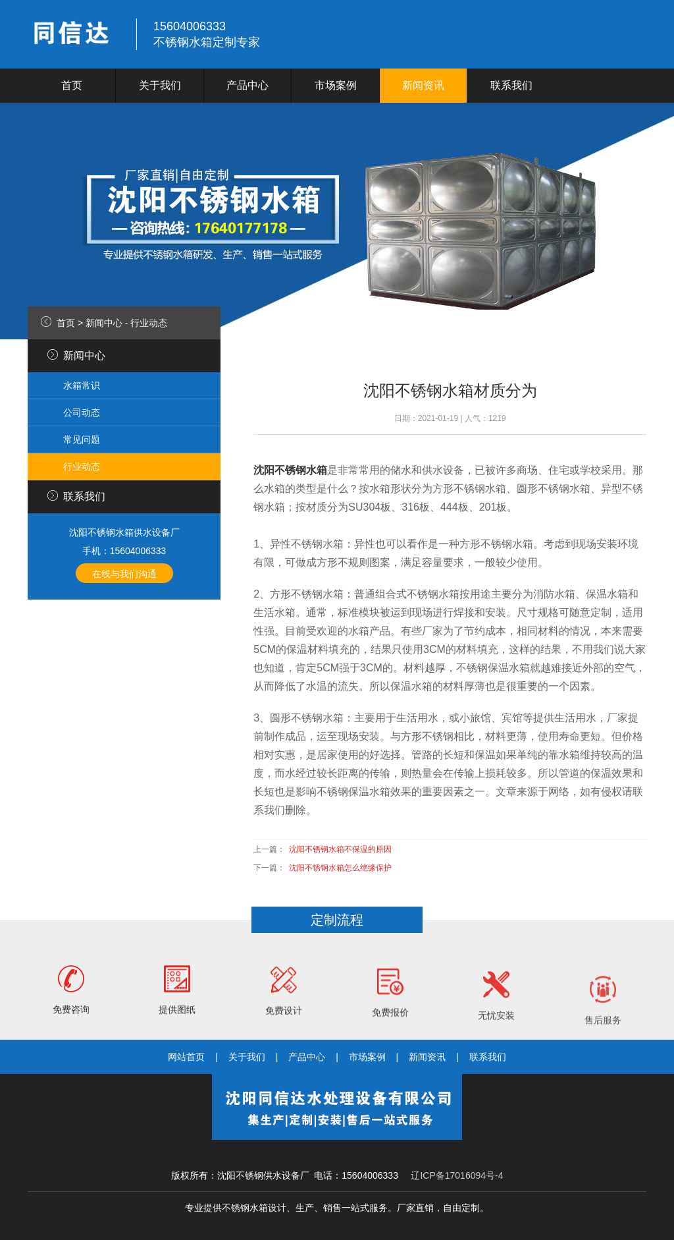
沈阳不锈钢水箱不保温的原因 (340, 849)
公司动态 (81, 412)
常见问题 (81, 439)
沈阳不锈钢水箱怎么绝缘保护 (340, 867)
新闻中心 (104, 323)
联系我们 (511, 85)
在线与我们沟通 (124, 574)
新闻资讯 (423, 85)
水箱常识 (81, 385)
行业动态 (148, 323)
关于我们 (160, 85)
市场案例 (336, 85)
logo (74, 34)
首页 (71, 85)
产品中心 (247, 85)
